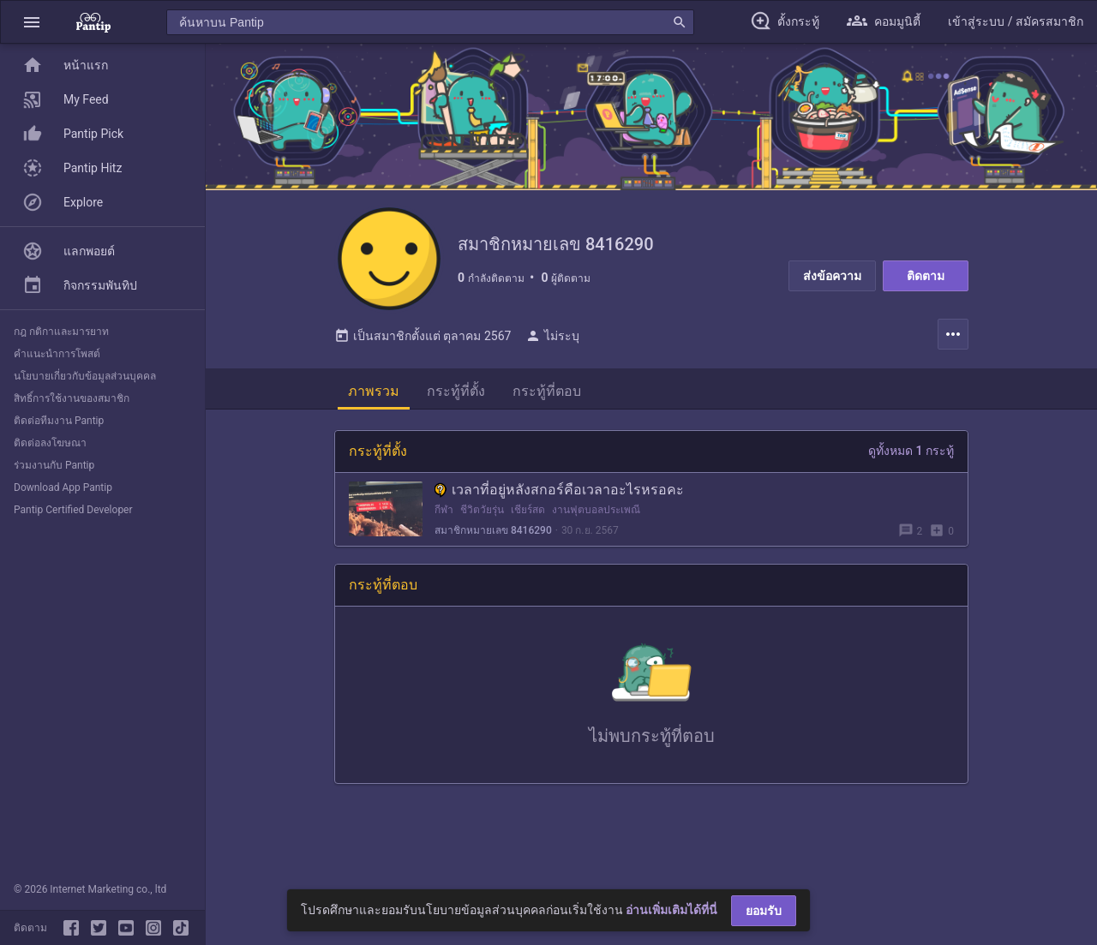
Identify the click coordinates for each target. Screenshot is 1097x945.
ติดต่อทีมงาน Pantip (59, 421)
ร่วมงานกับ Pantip (54, 465)
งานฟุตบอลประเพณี (596, 510)
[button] (32, 22)
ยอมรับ (764, 911)
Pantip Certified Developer (73, 510)
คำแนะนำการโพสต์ (57, 354)
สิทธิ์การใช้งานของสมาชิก (71, 398)
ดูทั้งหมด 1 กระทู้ (911, 451)
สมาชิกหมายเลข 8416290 (493, 530)
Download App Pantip (63, 487)
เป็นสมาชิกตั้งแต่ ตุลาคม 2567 (422, 336)
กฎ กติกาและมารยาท (61, 332)
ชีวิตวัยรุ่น (482, 510)
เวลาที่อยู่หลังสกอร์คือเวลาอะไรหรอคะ (559, 489)
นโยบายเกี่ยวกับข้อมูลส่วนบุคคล (85, 376)
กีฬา (444, 510)
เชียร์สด (528, 510)
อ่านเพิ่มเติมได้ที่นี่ (671, 910)
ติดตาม (925, 276)
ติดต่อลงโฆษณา (50, 443)
